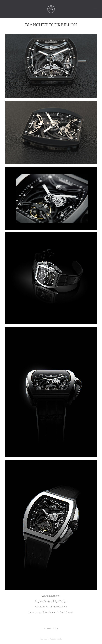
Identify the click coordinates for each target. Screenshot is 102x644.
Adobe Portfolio (56, 639)
